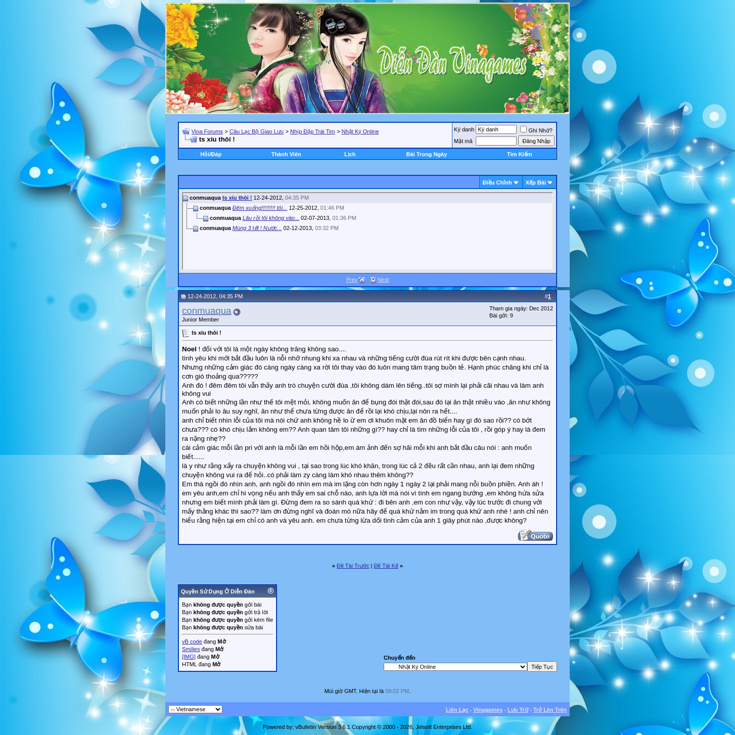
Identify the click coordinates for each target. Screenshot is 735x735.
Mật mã (463, 141)
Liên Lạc (457, 710)
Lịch (350, 154)
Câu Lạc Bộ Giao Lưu (256, 131)
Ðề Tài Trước (353, 566)
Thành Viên (286, 154)
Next (383, 280)
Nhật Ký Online (360, 131)
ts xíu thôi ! (237, 198)
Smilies (191, 649)
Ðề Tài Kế (386, 566)
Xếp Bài (536, 182)
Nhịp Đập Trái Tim (312, 131)
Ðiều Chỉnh (497, 182)
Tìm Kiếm (519, 154)
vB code (192, 641)
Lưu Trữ (518, 710)
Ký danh (464, 129)
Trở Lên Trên (550, 710)
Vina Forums (207, 131)
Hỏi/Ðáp (210, 154)
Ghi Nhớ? (536, 130)
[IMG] (189, 657)
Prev (352, 280)
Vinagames (487, 710)
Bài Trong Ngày (426, 154)
